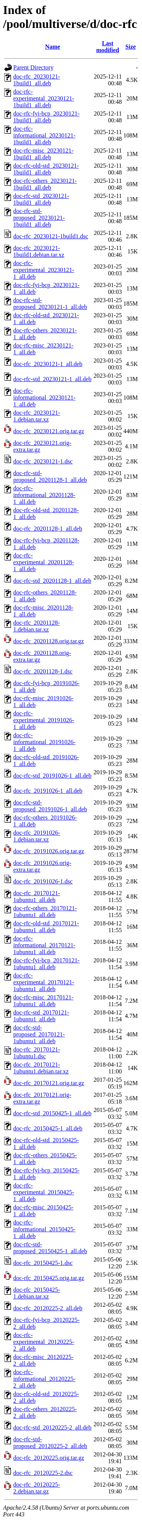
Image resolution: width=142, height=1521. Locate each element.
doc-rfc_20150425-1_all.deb (48, 1128)
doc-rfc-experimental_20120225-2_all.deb (43, 1342)
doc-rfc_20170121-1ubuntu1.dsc (36, 1052)
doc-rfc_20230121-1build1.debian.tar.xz (38, 251)
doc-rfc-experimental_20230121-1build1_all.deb (43, 98)
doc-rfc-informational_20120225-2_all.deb (44, 1379)
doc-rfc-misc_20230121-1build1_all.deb (43, 154)
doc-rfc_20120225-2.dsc (43, 1473)
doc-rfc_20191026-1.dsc (43, 881)
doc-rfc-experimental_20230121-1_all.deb (43, 270)
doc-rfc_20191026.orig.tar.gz (48, 851)
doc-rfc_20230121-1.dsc (43, 461)
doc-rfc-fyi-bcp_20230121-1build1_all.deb (46, 117)
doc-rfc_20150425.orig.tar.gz (48, 1278)
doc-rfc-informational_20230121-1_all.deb (44, 398)
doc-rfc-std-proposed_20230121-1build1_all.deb (39, 218)
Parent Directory (33, 67)
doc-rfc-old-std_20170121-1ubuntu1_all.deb (46, 926)
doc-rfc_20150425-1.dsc (43, 1263)
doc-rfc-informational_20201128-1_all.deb (44, 495)
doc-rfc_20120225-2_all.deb (48, 1308)
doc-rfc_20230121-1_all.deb (48, 364)
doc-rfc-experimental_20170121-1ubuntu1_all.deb (43, 982)
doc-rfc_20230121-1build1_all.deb (36, 79)
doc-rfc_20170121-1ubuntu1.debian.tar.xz (41, 1068)
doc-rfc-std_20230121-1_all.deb (52, 379)
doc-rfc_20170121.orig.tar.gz (48, 1083)
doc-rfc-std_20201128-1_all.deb (52, 581)
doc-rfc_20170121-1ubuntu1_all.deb (36, 896)
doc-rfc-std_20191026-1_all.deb (52, 775)
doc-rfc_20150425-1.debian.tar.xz (36, 1293)
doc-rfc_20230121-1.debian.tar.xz (36, 416)
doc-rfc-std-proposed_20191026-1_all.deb (50, 805)
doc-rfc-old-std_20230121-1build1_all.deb (46, 169)
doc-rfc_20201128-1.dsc (42, 671)
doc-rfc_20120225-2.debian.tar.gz (36, 1488)
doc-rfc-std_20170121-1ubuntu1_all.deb (41, 1015)
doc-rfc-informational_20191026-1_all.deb (44, 742)
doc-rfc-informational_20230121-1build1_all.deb (44, 135)
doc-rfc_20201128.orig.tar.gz (48, 641)
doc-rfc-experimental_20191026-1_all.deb (43, 720)
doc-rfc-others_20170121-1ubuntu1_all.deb (45, 911)
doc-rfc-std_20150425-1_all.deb (52, 1113)
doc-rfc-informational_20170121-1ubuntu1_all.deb (44, 945)
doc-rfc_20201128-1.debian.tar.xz (36, 626)
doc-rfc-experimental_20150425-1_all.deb (43, 1192)
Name (52, 46)
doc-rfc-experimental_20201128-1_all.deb (43, 562)
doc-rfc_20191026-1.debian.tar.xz (36, 836)
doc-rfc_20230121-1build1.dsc (50, 236)
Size (130, 46)
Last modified (107, 46)
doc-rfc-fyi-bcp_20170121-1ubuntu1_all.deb (46, 963)
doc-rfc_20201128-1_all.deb (47, 528)
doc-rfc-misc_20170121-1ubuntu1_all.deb (43, 1000)
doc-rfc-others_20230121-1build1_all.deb (45, 184)
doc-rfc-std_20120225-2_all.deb (52, 1427)
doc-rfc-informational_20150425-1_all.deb (44, 1229)
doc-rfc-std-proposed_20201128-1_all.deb (50, 476)
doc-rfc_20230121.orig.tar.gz (48, 431)
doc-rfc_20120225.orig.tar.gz (48, 1458)
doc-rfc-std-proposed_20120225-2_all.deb (50, 1442)
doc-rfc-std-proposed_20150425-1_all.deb (50, 1247)
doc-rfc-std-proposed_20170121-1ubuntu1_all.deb (39, 1034)
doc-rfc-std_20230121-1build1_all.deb (41, 199)
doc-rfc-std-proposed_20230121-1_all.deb (50, 303)
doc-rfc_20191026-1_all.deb (48, 791)
